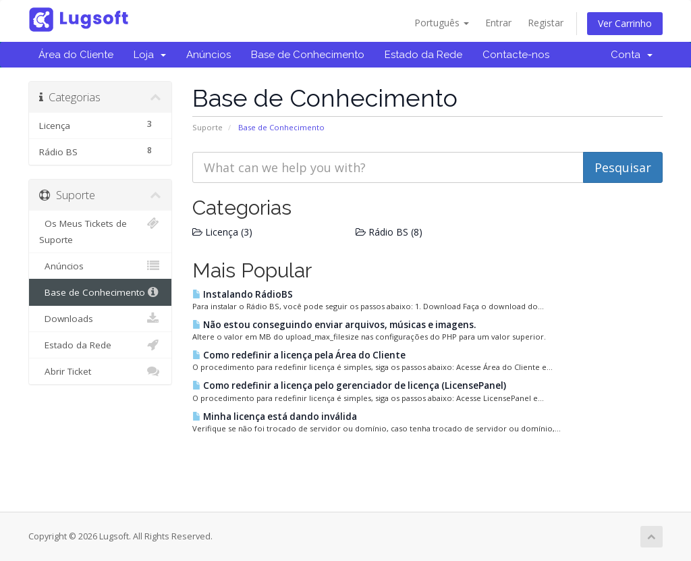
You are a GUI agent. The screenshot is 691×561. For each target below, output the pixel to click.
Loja (150, 55)
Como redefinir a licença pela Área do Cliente (299, 355)
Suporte (207, 127)
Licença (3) (222, 231)
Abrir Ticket (100, 371)
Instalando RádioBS (242, 294)
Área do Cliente (75, 55)
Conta (632, 55)
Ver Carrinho (625, 23)
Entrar (498, 22)
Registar (545, 22)
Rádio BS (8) (389, 231)
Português (441, 22)
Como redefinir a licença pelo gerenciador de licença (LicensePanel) (349, 385)
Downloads (100, 319)
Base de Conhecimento (307, 55)
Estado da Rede (423, 55)
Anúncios (208, 55)
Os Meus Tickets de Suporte (100, 230)
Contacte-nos (515, 55)
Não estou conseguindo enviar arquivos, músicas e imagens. (334, 325)
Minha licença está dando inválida (274, 416)
